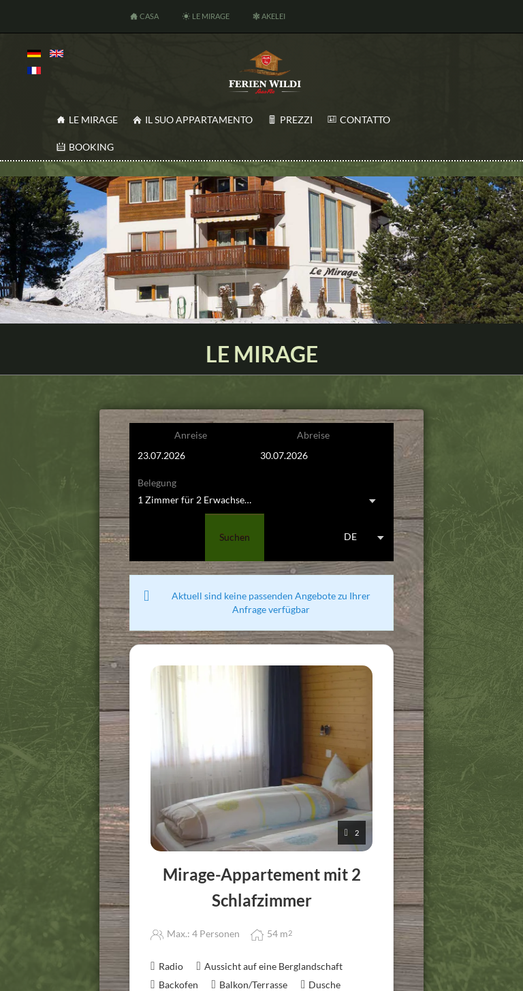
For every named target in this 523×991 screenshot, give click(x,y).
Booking (91, 147)
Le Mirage (210, 16)
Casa (149, 16)
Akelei (273, 16)
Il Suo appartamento (199, 119)
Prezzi (296, 119)
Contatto (365, 119)
